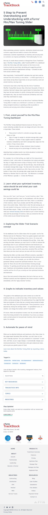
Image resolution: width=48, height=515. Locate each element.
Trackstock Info (12, 387)
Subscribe (7, 414)
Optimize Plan (33, 461)
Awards (13, 456)
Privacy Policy (8, 512)
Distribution (12, 481)
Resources (33, 475)
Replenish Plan (33, 470)
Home (13, 448)
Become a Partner (13, 466)
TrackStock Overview (33, 452)
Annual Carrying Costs (16, 211)
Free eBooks (33, 487)
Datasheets (33, 484)
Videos (33, 490)
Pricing (33, 458)
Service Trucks (13, 493)
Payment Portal (33, 493)
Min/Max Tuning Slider (14, 62)
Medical (13, 487)
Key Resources (11, 382)
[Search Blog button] (42, 375)
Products (33, 448)
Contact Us (33, 497)
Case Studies (33, 481)
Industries (9, 399)
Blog (33, 478)
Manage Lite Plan (33, 467)
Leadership (13, 463)
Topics (8, 393)
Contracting (12, 478)
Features (33, 455)
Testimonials (13, 460)
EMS (13, 484)
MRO (13, 490)
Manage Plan (33, 464)
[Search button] (44, 2)
